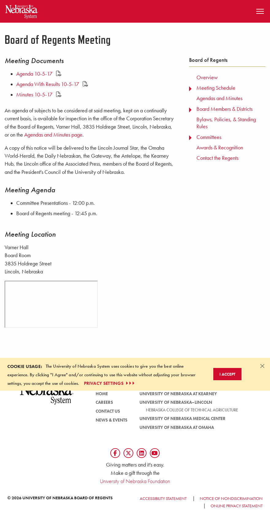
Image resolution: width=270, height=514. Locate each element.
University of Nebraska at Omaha (176, 427)
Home (102, 393)
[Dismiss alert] (262, 365)
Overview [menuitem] (207, 77)
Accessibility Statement (163, 498)
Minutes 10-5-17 (39, 94)
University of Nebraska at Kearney (178, 393)
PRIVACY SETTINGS (110, 383)
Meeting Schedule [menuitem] (215, 87)
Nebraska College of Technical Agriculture (192, 410)
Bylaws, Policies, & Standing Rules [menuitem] (226, 123)
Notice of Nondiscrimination (231, 498)
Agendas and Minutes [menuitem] (219, 98)
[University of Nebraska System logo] (46, 396)
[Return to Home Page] (22, 10)
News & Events (111, 420)
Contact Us (108, 411)
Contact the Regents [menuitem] (217, 158)
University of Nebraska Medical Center (182, 418)
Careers (104, 402)
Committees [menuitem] (208, 137)
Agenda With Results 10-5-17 (52, 84)
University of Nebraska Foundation (135, 481)
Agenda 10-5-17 (39, 73)
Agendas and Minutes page (53, 134)
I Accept (227, 374)
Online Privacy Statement (237, 505)
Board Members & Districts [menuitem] (224, 109)
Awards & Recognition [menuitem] (219, 147)
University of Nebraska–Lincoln (175, 402)
